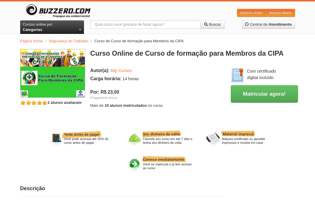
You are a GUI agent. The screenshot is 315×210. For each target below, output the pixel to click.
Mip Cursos (121, 70)
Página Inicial (31, 41)
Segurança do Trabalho (68, 41)
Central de (268, 24)
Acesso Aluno (280, 12)
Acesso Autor (251, 12)
